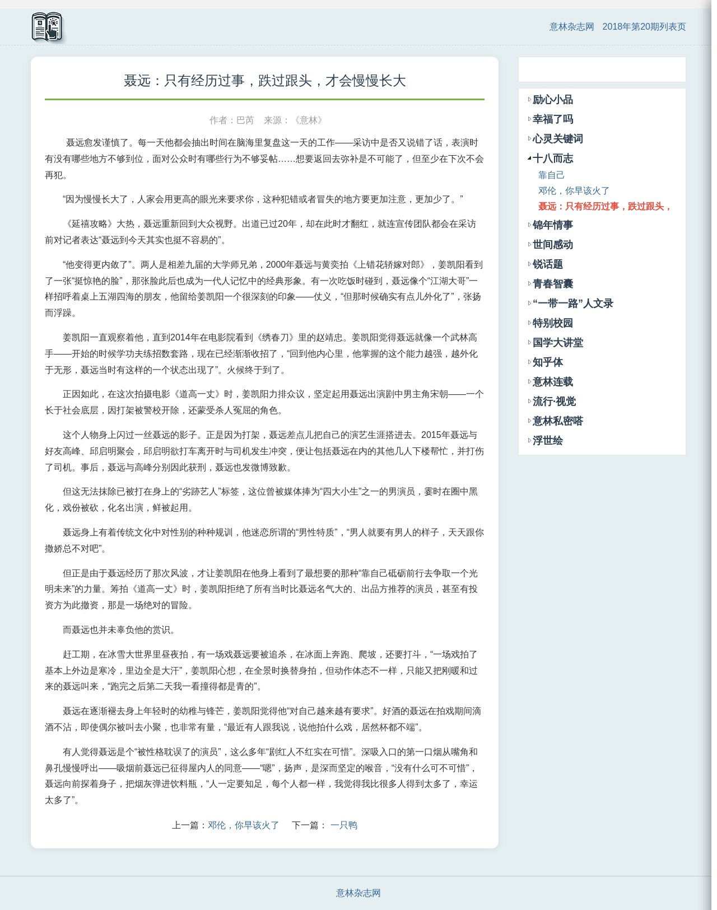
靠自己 (551, 175)
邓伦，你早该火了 (244, 825)
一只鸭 (343, 825)
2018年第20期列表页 (644, 26)
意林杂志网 (572, 26)
